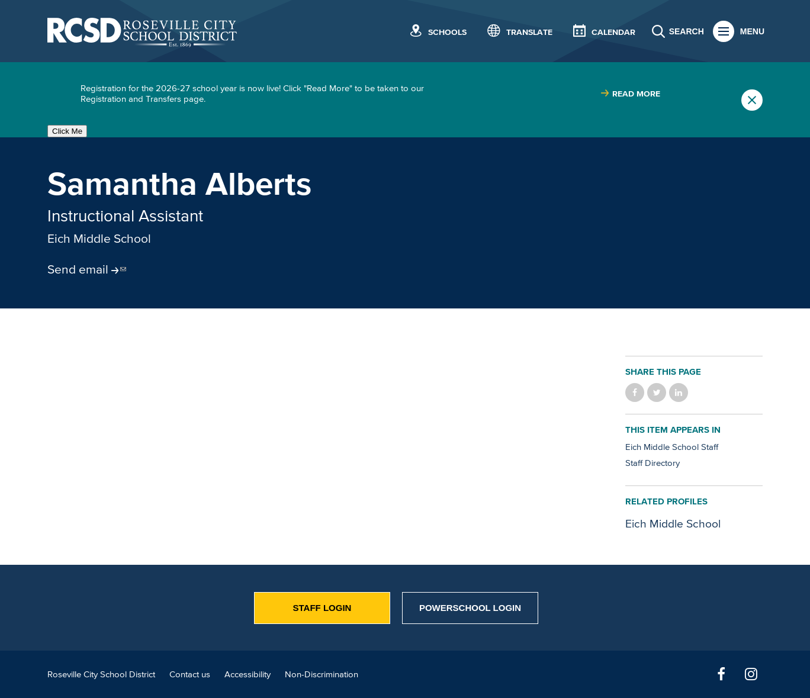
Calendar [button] (613, 32)
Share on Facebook (634, 392)
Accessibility (247, 674)
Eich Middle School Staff (671, 447)
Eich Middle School (99, 238)
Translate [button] (529, 32)
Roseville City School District (101, 674)
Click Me (67, 131)
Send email (77, 269)
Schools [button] (447, 32)
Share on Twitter (656, 392)
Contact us (189, 674)
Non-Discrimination (321, 674)
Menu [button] (752, 31)
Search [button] (686, 31)
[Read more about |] (630, 93)
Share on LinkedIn (678, 392)
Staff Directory (652, 463)
